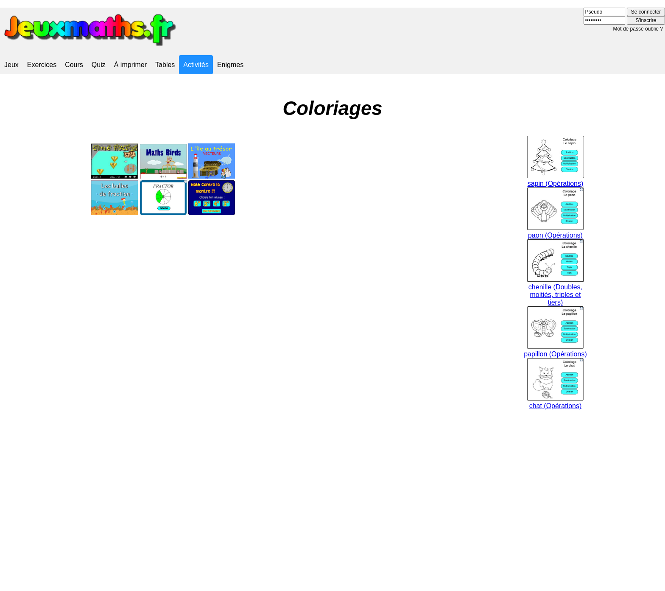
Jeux (11, 64)
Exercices (41, 64)
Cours (74, 64)
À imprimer (130, 64)
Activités (196, 64)
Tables (165, 64)
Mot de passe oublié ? (638, 29)
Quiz (99, 64)
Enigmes (230, 64)
